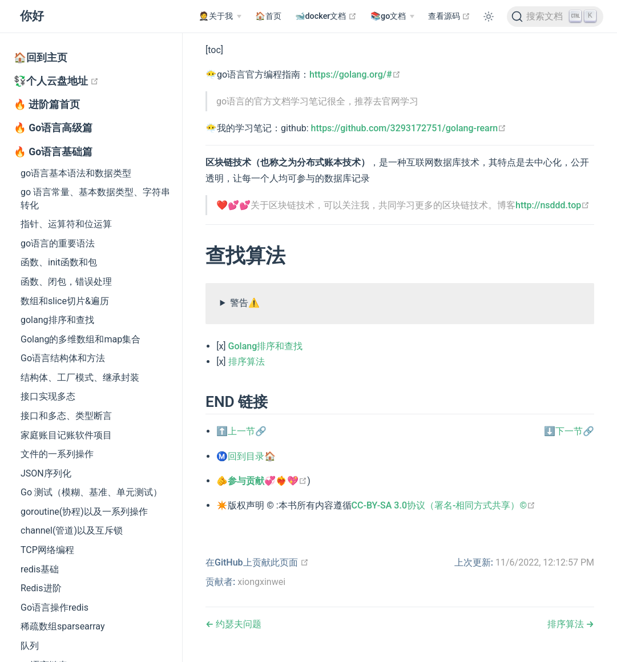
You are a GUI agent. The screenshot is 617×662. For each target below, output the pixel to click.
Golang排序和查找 (265, 346)
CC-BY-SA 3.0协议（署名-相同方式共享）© (443, 505)
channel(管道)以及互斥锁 (72, 530)
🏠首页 (268, 16)
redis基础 (40, 569)
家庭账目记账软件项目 (66, 435)
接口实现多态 (48, 396)
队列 (30, 645)
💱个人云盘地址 (98, 81)
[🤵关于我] (220, 16)
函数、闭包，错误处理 (66, 281)
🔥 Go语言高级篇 (53, 128)
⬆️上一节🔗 (241, 431)
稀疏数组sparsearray (63, 626)
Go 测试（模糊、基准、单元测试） (91, 492)
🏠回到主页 (40, 57)
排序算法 (246, 361)
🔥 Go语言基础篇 (53, 152)
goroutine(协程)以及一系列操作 (84, 511)
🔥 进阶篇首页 (47, 104)
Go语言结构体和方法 (63, 358)
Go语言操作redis (54, 607)
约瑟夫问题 (237, 624)
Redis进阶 (41, 588)
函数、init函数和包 (59, 262)
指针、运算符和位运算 (66, 224)
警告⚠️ (245, 302)
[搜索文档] (555, 16)
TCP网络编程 (47, 549)
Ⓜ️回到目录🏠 (246, 456)
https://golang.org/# (354, 74)
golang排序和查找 (57, 319)
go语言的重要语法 (58, 243)
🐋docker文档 (326, 16)
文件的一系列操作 (57, 454)
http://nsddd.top (552, 205)
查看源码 (449, 16)
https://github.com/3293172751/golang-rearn (409, 128)
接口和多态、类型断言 (66, 415)
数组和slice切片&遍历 (65, 301)
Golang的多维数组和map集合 (80, 339)
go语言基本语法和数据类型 (76, 173)
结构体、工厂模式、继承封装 (80, 377)
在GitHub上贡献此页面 (257, 562)
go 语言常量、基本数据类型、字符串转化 (95, 198)
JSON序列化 (46, 473)
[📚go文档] (392, 16)
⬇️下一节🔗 (569, 431)
